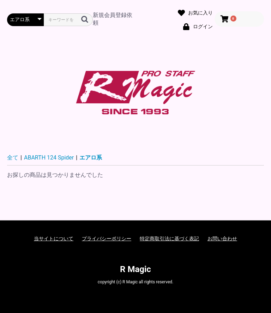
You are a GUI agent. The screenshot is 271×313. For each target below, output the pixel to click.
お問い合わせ (222, 238)
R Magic (135, 269)
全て (12, 157)
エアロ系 (90, 157)
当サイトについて (53, 238)
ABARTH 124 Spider (49, 157)
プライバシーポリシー (106, 238)
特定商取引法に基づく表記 (169, 238)
